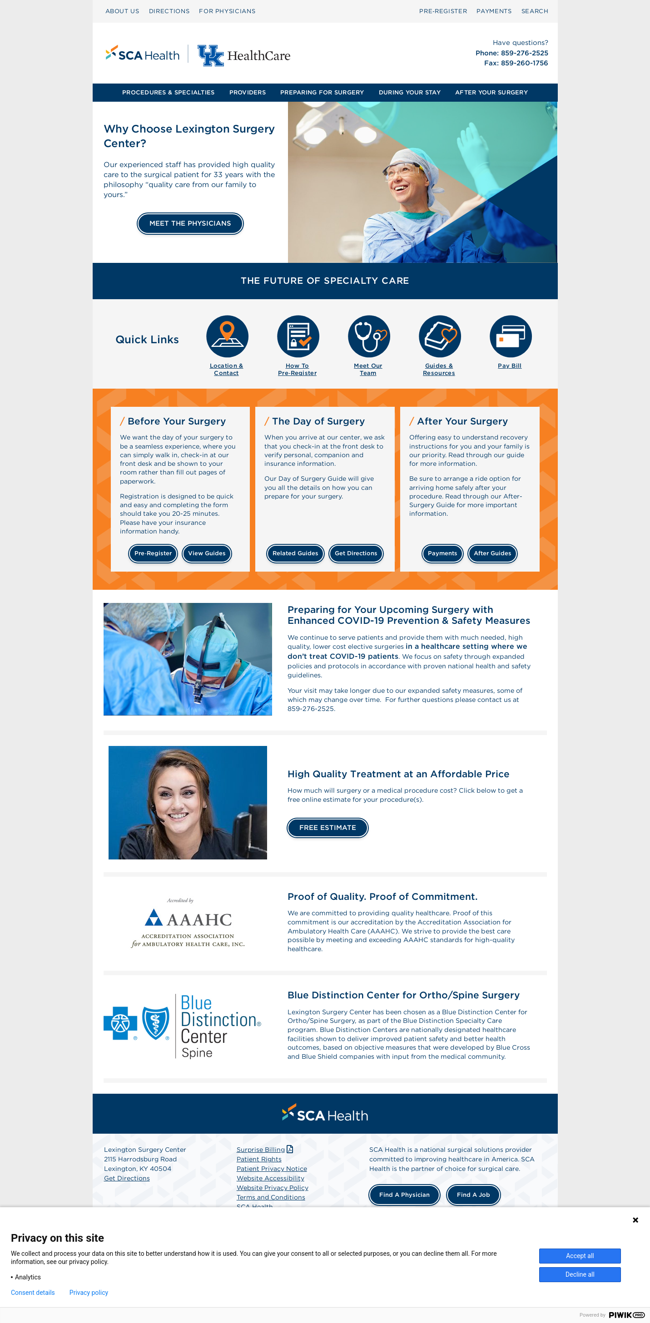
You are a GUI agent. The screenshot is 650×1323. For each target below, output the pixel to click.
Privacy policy (88, 1292)
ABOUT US (122, 11)
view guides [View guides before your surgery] (207, 553)
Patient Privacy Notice (272, 1201)
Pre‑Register (443, 11)
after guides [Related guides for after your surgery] (492, 553)
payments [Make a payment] (442, 553)
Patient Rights (259, 1192)
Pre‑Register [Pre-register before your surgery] (152, 553)
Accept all (580, 1255)
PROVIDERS (247, 92)
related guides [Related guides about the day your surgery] (295, 553)
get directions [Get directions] (356, 553)
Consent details (33, 1292)
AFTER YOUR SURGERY (491, 92)
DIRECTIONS (169, 11)
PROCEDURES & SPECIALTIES (168, 92)
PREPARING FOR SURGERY (322, 92)
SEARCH (535, 11)
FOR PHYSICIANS (227, 11)
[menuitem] (122, 11)
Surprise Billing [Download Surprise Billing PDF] (266, 1182)
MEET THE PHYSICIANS (190, 223)
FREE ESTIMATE (327, 838)
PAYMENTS (493, 11)
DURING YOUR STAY (410, 92)
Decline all (580, 1274)
